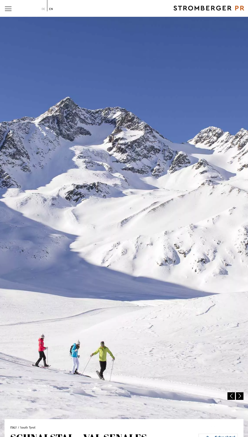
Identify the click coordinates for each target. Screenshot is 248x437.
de (43, 9)
